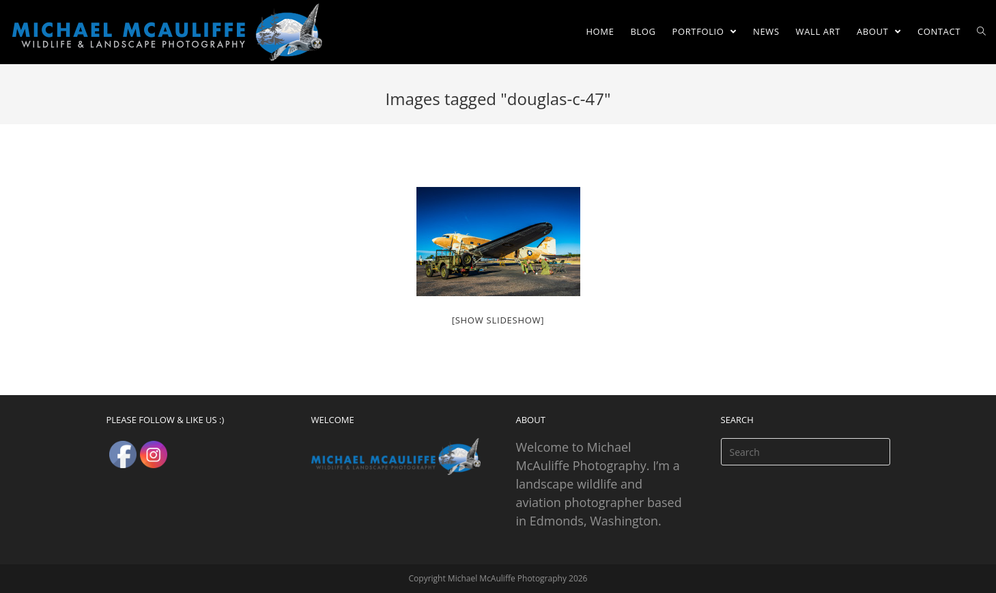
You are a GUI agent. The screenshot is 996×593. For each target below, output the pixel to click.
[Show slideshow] (498, 320)
